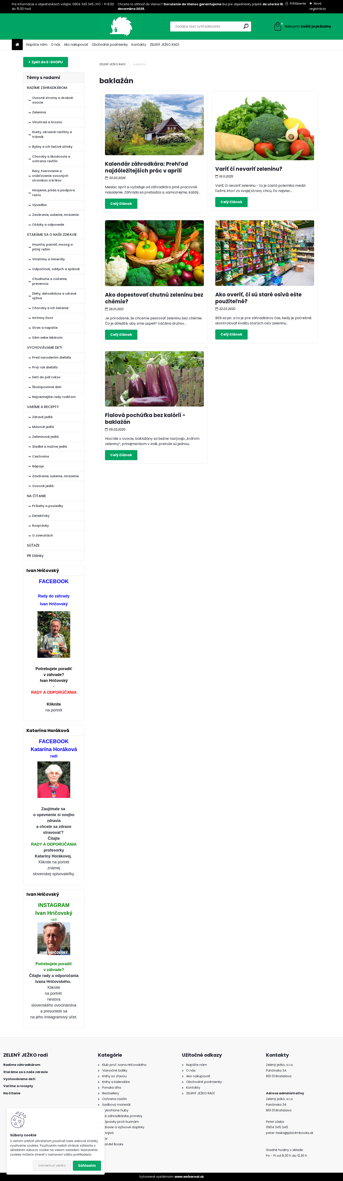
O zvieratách (42, 535)
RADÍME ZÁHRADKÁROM (47, 87)
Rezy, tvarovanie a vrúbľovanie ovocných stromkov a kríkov (50, 176)
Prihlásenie (298, 3)
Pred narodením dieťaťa (51, 357)
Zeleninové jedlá (45, 437)
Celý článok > (121, 204)
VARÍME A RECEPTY (43, 406)
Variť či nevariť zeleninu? (248, 168)
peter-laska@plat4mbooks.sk (289, 1133)
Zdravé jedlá (42, 417)
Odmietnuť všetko (52, 1165)
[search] (219, 26)
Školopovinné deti (46, 387)
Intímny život (42, 318)
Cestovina (40, 456)
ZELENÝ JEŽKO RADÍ (164, 44)
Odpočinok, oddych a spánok (56, 269)
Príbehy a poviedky (47, 506)
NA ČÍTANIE (36, 495)
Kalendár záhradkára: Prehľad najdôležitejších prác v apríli (146, 167)
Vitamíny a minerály (48, 259)
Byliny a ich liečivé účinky (52, 146)
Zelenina (39, 112)
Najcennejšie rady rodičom (54, 397)
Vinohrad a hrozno (47, 122)
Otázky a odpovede (48, 224)
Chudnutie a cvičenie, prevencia (49, 281)
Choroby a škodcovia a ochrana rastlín (51, 159)
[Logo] (42, 26)
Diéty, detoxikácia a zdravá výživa (54, 296)
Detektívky (40, 516)
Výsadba (39, 205)
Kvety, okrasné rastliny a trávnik (52, 134)
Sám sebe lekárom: (47, 337)
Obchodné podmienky (110, 44)
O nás (55, 44)
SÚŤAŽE (33, 545)
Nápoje (38, 466)
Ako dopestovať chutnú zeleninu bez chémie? (154, 298)
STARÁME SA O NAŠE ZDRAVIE (52, 234)
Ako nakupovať (76, 44)
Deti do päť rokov (46, 377)
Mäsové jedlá (43, 427)
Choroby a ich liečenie (50, 308)
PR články (35, 555)
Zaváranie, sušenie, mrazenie (55, 215)
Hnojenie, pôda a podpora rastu (53, 192)
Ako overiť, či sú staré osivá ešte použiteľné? (258, 298)
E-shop (45, 62)
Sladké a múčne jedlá (49, 446)
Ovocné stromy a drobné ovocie (52, 100)
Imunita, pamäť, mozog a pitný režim (52, 247)
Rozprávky (40, 525)
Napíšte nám (36, 44)
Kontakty (138, 44)
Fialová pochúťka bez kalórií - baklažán (145, 419)
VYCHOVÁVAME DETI (44, 347)
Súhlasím (87, 1165)
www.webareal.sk (189, 1176)
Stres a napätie (45, 328)
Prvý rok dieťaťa (45, 367)
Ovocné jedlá (43, 486)
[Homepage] (17, 45)
